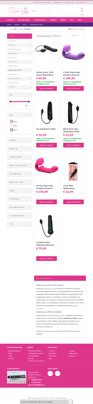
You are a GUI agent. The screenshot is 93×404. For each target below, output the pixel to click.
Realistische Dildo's (14, 79)
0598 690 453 (35, 380)
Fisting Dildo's (12, 58)
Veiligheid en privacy (36, 353)
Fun (72, 20)
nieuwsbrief (53, 331)
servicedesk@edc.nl (36, 385)
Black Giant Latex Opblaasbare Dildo (71, 130)
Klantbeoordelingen (60, 398)
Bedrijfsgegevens (14, 351)
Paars (15, 121)
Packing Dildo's (13, 74)
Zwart (15, 130)
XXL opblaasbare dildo (46, 129)
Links (10, 356)
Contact (52, 351)
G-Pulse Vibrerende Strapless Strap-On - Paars (72, 73)
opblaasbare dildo (50, 289)
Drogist (53, 20)
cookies (49, 402)
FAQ (50, 358)
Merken (11, 358)
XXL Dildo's (11, 87)
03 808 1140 (34, 382)
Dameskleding (24, 20)
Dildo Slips (11, 45)
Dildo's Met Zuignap (14, 49)
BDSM (63, 20)
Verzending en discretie (33, 357)
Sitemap (72, 356)
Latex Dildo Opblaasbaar (68, 186)
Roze (15, 126)
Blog (10, 353)
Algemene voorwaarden (34, 398)
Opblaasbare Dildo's (15, 70)
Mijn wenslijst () (80, 2)
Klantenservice (58, 2)
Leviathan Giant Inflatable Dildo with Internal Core (45, 243)
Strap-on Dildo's (13, 83)
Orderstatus (73, 353)
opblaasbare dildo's (59, 315)
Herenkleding (40, 20)
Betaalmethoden (35, 351)
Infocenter (52, 356)
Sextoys (10, 20)
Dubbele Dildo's (13, 53)
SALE (80, 20)
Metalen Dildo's (13, 66)
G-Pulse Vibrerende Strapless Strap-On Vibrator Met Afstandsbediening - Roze (45, 187)
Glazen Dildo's (12, 62)
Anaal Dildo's (12, 41)
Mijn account (69, 2)
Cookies (72, 351)
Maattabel (52, 353)
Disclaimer (45, 398)
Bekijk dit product (46, 88)
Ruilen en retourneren (36, 361)
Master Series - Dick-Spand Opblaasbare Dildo (45, 73)
